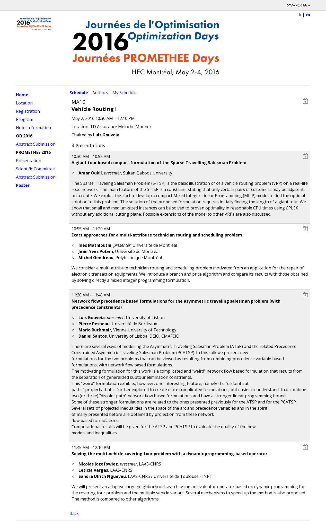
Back (74, 513)
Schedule (78, 92)
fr (300, 14)
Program (24, 119)
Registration (28, 111)
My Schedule (124, 92)
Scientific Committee (35, 169)
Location (24, 103)
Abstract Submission (36, 144)
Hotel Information (33, 127)
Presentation (28, 160)
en (307, 14)
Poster (23, 185)
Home (22, 95)
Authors (100, 92)
